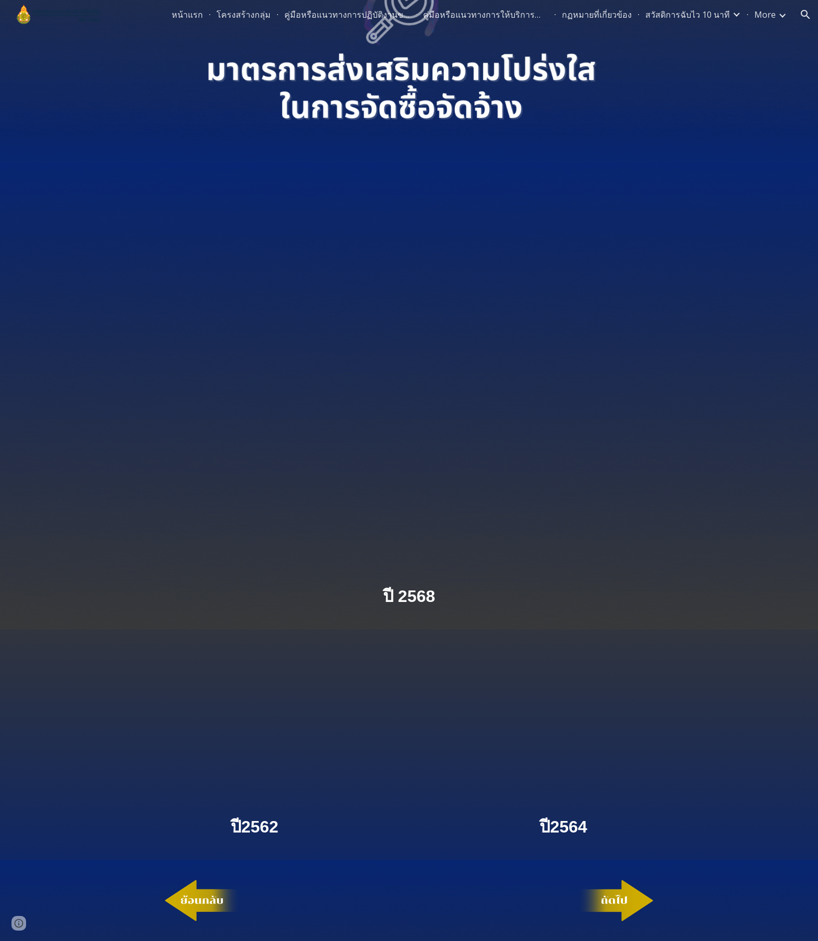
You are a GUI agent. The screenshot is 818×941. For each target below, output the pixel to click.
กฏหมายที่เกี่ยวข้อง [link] (597, 14)
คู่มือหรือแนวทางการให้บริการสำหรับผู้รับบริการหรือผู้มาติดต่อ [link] (485, 14)
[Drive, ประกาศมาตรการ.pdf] (409, 375)
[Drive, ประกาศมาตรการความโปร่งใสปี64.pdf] (563, 724)
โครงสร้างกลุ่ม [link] (243, 14)
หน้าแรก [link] (187, 14)
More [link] (765, 14)
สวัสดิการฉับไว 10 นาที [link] (687, 14)
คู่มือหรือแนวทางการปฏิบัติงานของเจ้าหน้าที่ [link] (347, 14)
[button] (805, 14)
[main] (409, 596)
